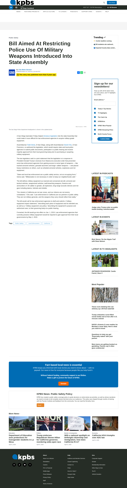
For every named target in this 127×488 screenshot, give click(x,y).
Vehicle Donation (96, 474)
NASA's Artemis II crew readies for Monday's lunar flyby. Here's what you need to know (105, 326)
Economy (95, 433)
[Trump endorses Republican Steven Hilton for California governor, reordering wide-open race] (50, 423)
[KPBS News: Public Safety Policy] (23, 400)
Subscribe (105, 139)
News (18, 18)
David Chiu (68, 145)
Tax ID (94, 471)
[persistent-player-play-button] (11, 13)
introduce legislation (50, 136)
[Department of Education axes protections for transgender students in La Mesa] (22, 423)
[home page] (20, 4)
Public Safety (13, 38)
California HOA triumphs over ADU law (103, 436)
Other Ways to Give (97, 468)
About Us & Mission (48, 458)
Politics (39, 433)
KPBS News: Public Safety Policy (54, 394)
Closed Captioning (72, 461)
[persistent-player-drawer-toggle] (112, 12)
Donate (63, 384)
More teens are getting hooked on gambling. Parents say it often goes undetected (104, 346)
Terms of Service (47, 483)
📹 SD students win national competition (103, 45)
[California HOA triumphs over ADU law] (105, 423)
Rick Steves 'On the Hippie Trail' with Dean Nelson (104, 240)
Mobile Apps (46, 471)
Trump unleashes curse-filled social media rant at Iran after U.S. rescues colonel (104, 316)
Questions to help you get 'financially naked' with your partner (102, 336)
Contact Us (70, 464)
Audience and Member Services (76, 458)
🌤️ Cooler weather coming (103, 41)
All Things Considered (27, 13)
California (47, 223)
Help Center (70, 477)
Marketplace (98, 12)
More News (14, 414)
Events (98, 18)
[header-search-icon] (104, 4)
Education (12, 433)
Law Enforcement (33, 223)
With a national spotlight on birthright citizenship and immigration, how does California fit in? (77, 438)
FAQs (69, 468)
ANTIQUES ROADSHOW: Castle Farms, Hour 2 (104, 272)
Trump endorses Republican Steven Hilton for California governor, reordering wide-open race (49, 438)
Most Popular (98, 284)
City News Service (25, 70)
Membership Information (98, 464)
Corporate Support (97, 458)
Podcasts (74, 18)
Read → (40, 405)
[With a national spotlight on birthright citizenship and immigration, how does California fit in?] (77, 423)
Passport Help (71, 474)
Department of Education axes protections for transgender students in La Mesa (21, 438)
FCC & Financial (47, 468)
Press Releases (47, 474)
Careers (45, 464)
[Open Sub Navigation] (21, 18)
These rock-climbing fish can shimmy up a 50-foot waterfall (103, 308)
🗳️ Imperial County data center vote (104, 48)
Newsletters (46, 461)
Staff (44, 480)
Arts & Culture (49, 18)
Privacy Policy (47, 477)
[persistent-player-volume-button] (16, 13)
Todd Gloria (31, 145)
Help (107, 18)
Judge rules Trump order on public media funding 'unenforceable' (105, 208)
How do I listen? (71, 471)
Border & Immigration (70, 433)
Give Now (112, 5)
